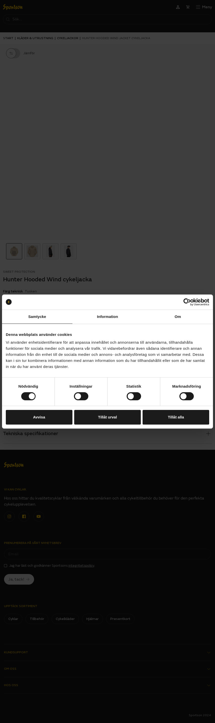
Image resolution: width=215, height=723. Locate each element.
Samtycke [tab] (37, 316)
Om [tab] (178, 316)
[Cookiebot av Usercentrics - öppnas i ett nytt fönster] (187, 302)
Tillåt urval (107, 417)
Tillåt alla (176, 417)
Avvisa (39, 417)
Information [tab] (107, 316)
